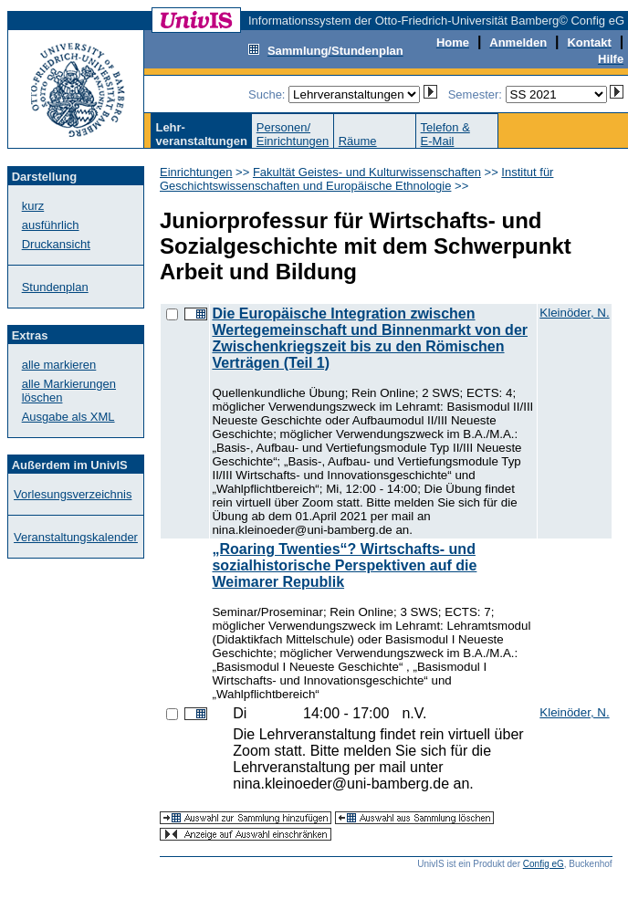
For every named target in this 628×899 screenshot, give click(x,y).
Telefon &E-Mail (445, 134)
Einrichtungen (196, 172)
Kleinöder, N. (574, 312)
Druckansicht (56, 244)
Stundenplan (55, 287)
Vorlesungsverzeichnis (72, 494)
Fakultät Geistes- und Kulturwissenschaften (367, 172)
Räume (358, 141)
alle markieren (59, 364)
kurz (33, 206)
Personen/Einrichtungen (293, 134)
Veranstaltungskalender (76, 537)
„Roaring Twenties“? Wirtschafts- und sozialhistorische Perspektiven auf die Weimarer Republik (344, 565)
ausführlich (50, 225)
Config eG (543, 864)
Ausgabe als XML (68, 416)
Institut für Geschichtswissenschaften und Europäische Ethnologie (356, 179)
